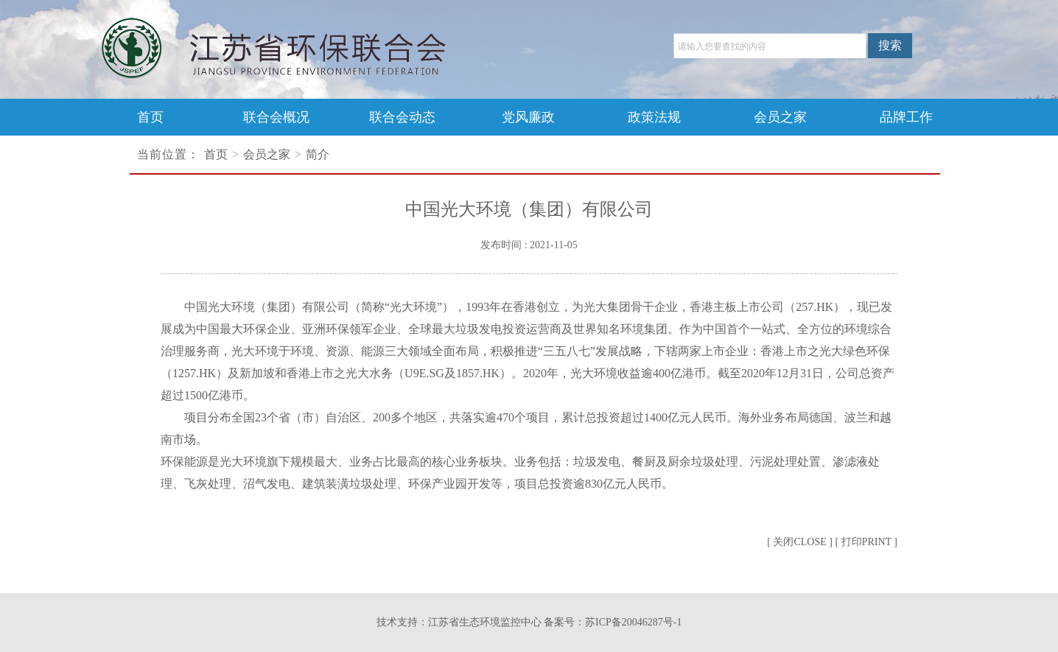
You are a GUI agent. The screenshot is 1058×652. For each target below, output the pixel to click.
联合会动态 (402, 117)
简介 (317, 154)
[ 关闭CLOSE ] (800, 541)
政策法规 (654, 117)
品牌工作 (906, 117)
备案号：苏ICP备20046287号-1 (613, 622)
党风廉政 (528, 117)
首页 (150, 117)
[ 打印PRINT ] (866, 541)
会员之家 (780, 117)
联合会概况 (276, 117)
